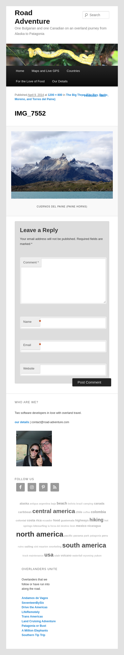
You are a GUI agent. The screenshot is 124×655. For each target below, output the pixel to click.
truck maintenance (32, 555)
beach (62, 503)
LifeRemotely (31, 612)
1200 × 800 (55, 95)
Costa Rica (34, 520)
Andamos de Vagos (35, 598)
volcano (66, 555)
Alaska (24, 503)
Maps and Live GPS (45, 71)
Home (20, 71)
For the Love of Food (30, 81)
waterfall (77, 555)
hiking (96, 519)
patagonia (95, 535)
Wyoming (88, 555)
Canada (99, 503)
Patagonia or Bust (34, 625)
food (56, 520)
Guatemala (67, 520)
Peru (105, 535)
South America (84, 545)
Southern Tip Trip (33, 635)
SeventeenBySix (33, 602)
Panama (78, 535)
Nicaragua (94, 526)
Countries (73, 71)
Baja (53, 503)
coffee (86, 512)
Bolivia (71, 503)
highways (82, 520)
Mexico (81, 526)
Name (31, 321)
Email (31, 345)
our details (22, 422)
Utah (57, 555)
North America (39, 534)
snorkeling (55, 546)
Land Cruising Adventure (39, 621)
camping (88, 503)
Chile (79, 512)
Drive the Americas (34, 607)
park (86, 535)
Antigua (34, 503)
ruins (21, 546)
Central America (53, 511)
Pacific (68, 535)
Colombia (98, 512)
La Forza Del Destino (58, 526)
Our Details (60, 81)
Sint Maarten (41, 546)
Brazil (79, 503)
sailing (29, 546)
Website (29, 368)
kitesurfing (40, 525)
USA (49, 555)
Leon (72, 526)
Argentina (44, 503)
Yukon (98, 555)
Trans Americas (32, 616)
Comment (31, 262)
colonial (21, 520)
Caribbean (25, 512)
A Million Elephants (35, 630)
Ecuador (47, 520)
